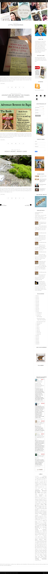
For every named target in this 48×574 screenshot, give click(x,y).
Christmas (45, 498)
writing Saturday (41, 559)
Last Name (36, 112)
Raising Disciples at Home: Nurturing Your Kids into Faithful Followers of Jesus (39, 436)
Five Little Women (42, 509)
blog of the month (41, 497)
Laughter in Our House (39, 518)
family (40, 507)
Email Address (39, 107)
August (38, 324)
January (38, 334)
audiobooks (45, 493)
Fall (38, 507)
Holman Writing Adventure (41, 513)
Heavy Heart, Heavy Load (16, 151)
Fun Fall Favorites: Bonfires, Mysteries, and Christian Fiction (42, 283)
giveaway (43, 510)
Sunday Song (39, 541)
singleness (40, 539)
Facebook (37, 96)
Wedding (42, 552)
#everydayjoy (37, 476)
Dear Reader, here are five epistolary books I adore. (42, 223)
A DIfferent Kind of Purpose (42, 483)
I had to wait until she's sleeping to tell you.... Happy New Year (43, 180)
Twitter (41, 96)
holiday (45, 512)
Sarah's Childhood (44, 536)
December (38, 312)
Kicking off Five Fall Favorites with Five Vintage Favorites (42, 262)
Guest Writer (37, 512)
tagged (43, 541)
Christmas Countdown (38, 499)
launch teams (45, 518)
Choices (42, 498)
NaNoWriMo (37, 530)
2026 (37, 295)
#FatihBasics (45, 476)
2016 (36, 309)
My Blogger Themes (6, 572)
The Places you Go (43, 546)
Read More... (3, 83)
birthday (36, 497)
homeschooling (41, 515)
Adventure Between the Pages (15, 94)
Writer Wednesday (43, 557)
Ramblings (36, 535)
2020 (37, 304)
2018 (37, 479)
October (38, 315)
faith (38, 506)
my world (42, 528)
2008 (37, 343)
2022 (37, 301)
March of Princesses (43, 521)
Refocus (40, 535)
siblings (36, 539)
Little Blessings (15, 25)
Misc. (45, 523)
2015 (36, 311)
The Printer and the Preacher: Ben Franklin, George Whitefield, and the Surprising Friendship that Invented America (39, 383)
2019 (36, 305)
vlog (43, 551)
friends (36, 510)
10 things (42, 477)
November (38, 313)
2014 (36, 335)
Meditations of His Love (39, 523)
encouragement (37, 503)
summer (36, 541)
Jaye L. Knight (39, 405)
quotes (46, 534)
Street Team (45, 540)
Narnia (41, 530)
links (39, 519)
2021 (36, 302)
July (37, 325)
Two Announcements (43, 184)
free (46, 509)
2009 (37, 342)
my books (42, 525)
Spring (39, 540)
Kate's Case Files (38, 516)
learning (36, 519)
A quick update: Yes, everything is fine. (43, 189)
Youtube (37, 99)
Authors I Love (43, 495)
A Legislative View (38, 484)
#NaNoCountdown (37, 477)
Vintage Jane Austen (38, 551)
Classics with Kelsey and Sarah (41, 500)
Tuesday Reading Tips (43, 550)
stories (41, 540)
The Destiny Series (38, 545)
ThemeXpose (16, 572)
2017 (36, 308)
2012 (36, 338)
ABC (42, 489)
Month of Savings (38, 524)
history (42, 512)
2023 (46, 479)
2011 (36, 339)
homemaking (36, 514)
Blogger (45, 0)
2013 (42, 478)
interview (45, 515)
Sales (39, 536)
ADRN (46, 489)
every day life (15, 23)
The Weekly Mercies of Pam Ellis (41, 547)
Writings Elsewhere (38, 560)
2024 (37, 298)
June (37, 327)
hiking (40, 512)
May (37, 328)
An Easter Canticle (40, 493)
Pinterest (44, 96)
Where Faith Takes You (15, 150)
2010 (36, 341)
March (38, 331)
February (38, 332)
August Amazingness (39, 494)
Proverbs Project (41, 534)
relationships (45, 535)
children (39, 498)
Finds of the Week (40, 508)
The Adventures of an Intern (42, 544)
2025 (37, 297)
